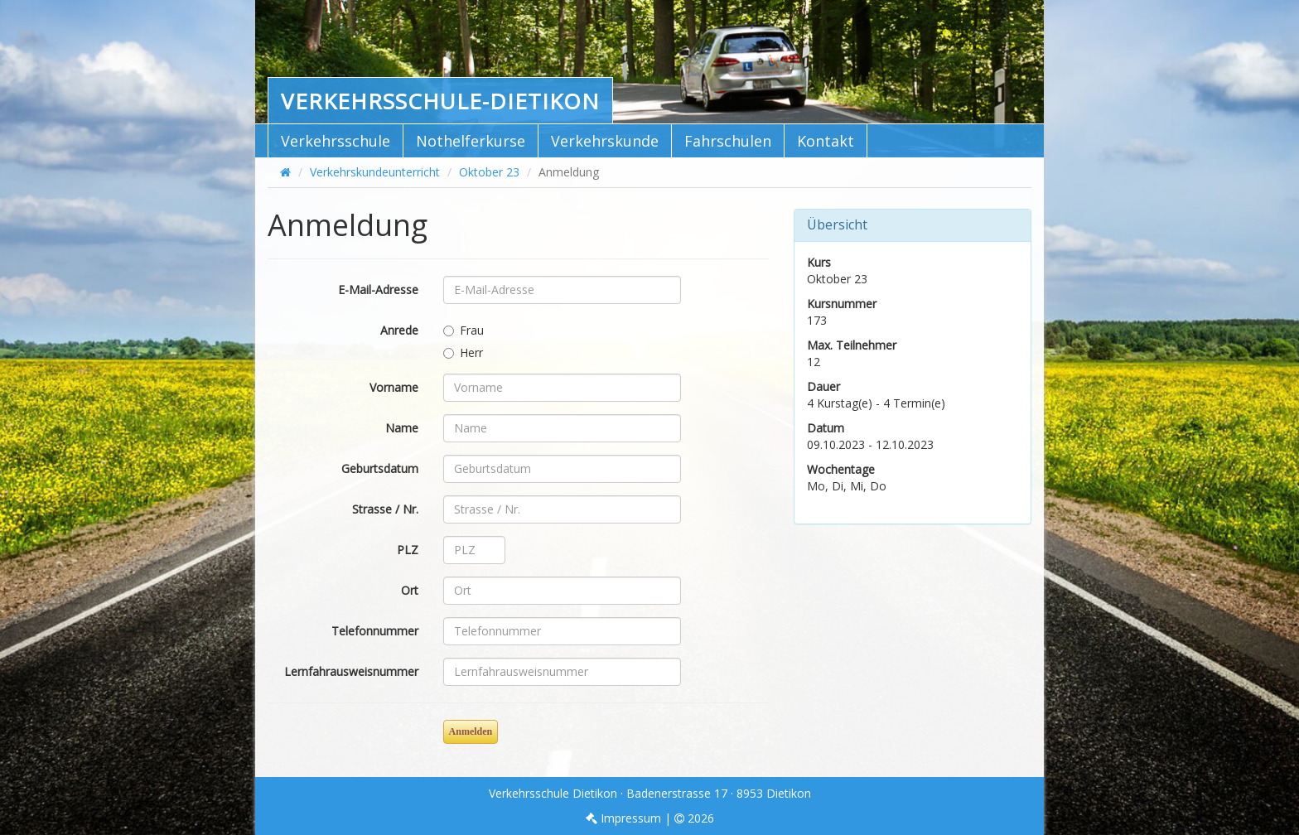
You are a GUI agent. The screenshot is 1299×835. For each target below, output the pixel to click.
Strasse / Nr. (385, 509)
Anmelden (471, 731)
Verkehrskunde (605, 141)
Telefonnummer (374, 631)
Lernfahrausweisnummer (351, 671)
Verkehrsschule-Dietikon (440, 101)
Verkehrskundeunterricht (375, 172)
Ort (409, 590)
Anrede (399, 330)
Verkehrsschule (335, 141)
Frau (463, 330)
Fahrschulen (727, 141)
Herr (463, 352)
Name (401, 428)
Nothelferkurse (470, 141)
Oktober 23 (489, 172)
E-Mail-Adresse (378, 289)
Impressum (623, 818)
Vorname (393, 387)
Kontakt (825, 141)
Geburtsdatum (379, 468)
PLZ (407, 549)
